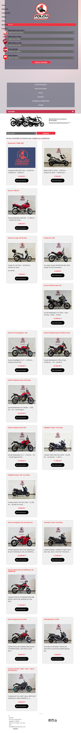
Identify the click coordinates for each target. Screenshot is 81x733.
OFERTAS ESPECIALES (41, 84)
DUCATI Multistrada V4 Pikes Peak (57, 333)
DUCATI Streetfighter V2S (17, 333)
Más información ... (22, 180)
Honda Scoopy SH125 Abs (17, 238)
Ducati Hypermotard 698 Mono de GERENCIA (20, 570)
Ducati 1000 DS (13, 191)
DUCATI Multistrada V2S (17, 428)
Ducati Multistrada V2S (52, 285)
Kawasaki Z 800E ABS (16, 143)
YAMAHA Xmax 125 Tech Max (19, 475)
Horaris (15, 728)
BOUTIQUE (41, 97)
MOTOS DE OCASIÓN (40, 88)
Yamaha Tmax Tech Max (53, 522)
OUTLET (40, 93)
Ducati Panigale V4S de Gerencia (20, 522)
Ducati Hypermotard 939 (17, 619)
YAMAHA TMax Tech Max (53, 428)
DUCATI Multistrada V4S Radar (19, 380)
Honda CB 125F (49, 238)
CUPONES (40, 105)
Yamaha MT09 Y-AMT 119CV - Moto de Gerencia (21, 669)
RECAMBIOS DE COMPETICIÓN (40, 101)
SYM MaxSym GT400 (51, 619)
